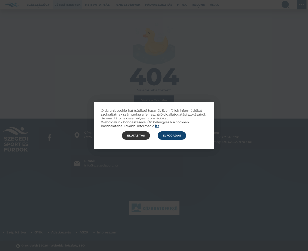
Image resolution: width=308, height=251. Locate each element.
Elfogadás (172, 135)
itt (157, 126)
